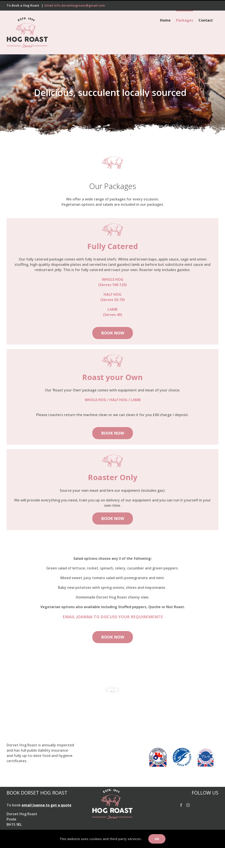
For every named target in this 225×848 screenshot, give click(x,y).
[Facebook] (181, 805)
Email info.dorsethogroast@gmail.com (75, 5)
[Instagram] (188, 805)
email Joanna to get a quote (46, 805)
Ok (157, 839)
